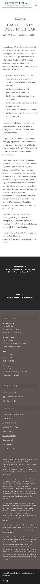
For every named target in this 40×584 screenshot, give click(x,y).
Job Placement (8, 444)
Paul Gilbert (10, 35)
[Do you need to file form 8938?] (20, 296)
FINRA (26, 486)
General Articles (20, 19)
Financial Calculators (12, 397)
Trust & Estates (8, 449)
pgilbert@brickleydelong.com (14, 239)
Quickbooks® (7, 440)
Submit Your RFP (9, 392)
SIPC (30, 486)
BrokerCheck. (14, 462)
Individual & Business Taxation (14, 414)
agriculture (8, 139)
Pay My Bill (9, 401)
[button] (36, 5)
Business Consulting (10, 427)
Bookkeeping (7, 431)
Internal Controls (9, 436)
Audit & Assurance (9, 419)
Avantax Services (9, 423)
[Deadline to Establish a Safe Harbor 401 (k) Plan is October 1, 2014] (20, 270)
